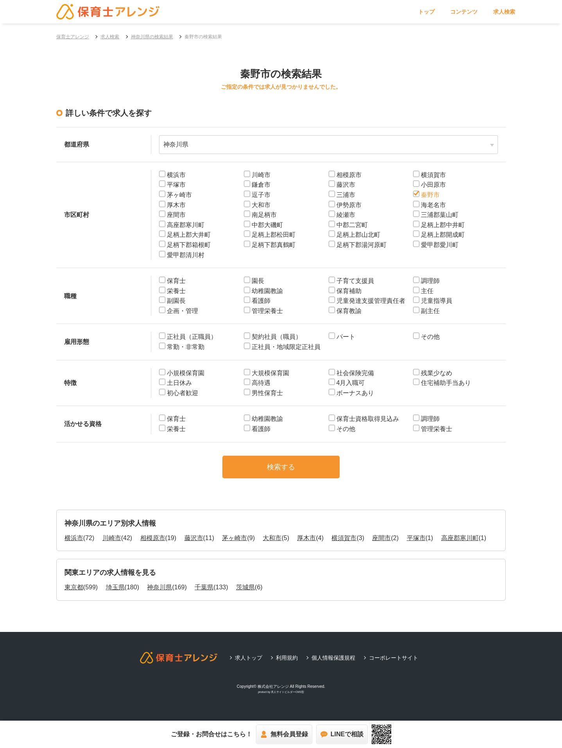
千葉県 (204, 593)
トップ (426, 12)
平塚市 (416, 543)
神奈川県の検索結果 (152, 36)
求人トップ (248, 663)
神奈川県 (159, 593)
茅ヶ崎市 (234, 543)
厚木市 (306, 543)
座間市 (381, 543)
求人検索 (504, 12)
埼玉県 (115, 593)
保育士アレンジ (72, 36)
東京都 (73, 593)
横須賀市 (343, 543)
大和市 (272, 543)
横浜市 (73, 543)
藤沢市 (193, 543)
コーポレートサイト (393, 663)
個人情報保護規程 (333, 663)
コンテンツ (464, 12)
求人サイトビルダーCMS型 (287, 698)
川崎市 (111, 543)
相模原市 (152, 543)
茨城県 (245, 593)
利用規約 (287, 663)
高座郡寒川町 (460, 543)
